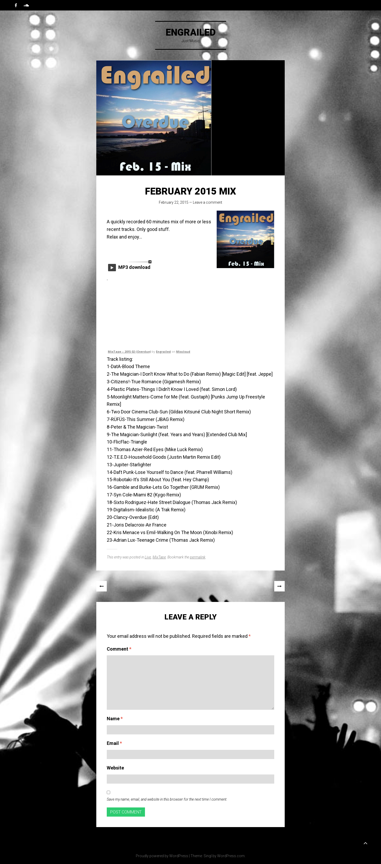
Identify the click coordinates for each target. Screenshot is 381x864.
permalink (197, 557)
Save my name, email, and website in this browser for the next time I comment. (167, 799)
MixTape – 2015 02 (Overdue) (129, 351)
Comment (119, 649)
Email (114, 743)
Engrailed (191, 32)
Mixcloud (183, 351)
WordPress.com (231, 856)
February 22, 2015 (173, 202)
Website (115, 768)
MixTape (159, 557)
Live (148, 557)
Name (115, 718)
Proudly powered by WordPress (162, 856)
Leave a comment (207, 202)
